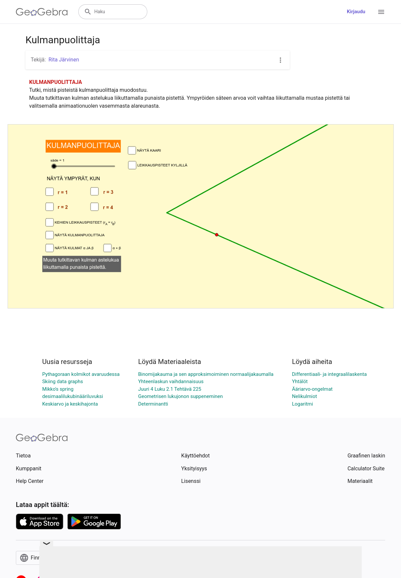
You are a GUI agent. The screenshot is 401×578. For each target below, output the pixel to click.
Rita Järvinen (64, 59)
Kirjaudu (356, 12)
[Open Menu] (381, 12)
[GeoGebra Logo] (42, 12)
